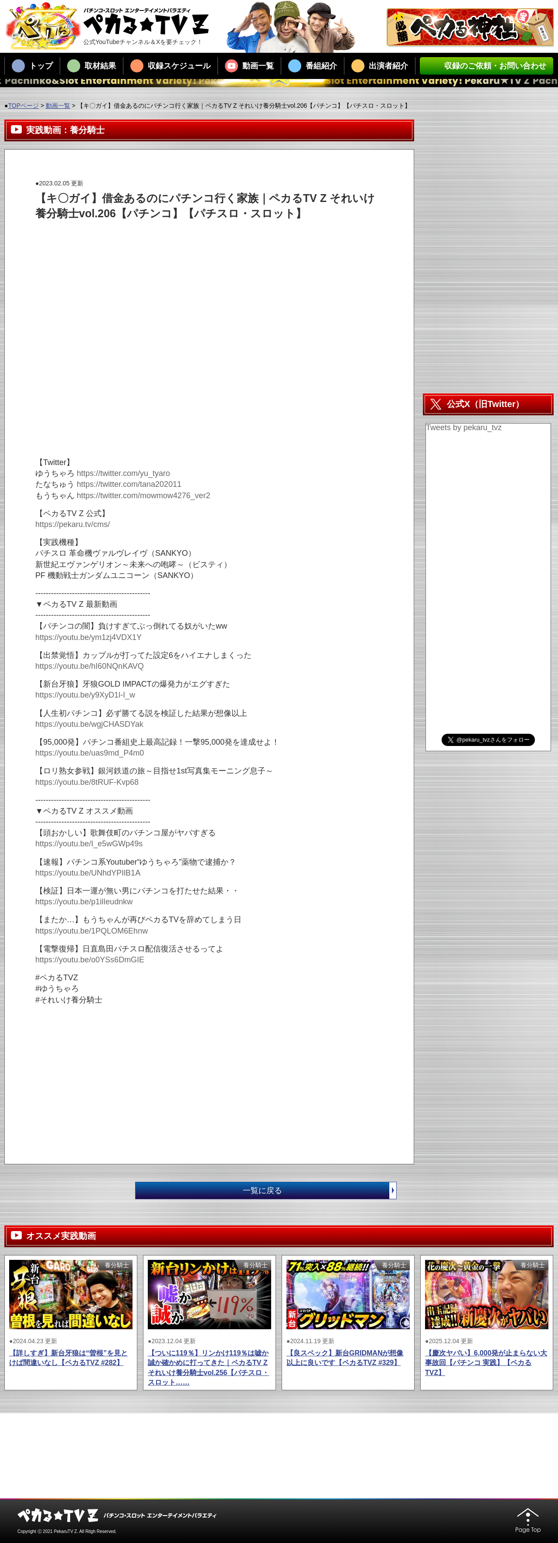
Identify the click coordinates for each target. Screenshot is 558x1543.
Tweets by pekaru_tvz (464, 427)
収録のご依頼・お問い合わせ (486, 65)
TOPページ (23, 105)
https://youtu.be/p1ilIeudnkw (84, 901)
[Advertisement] (194, 240)
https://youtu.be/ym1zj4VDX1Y (88, 637)
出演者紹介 (379, 65)
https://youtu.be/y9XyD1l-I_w (85, 695)
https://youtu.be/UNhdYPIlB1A (87, 873)
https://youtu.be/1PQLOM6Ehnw (91, 931)
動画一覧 (249, 65)
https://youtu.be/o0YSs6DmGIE (89, 959)
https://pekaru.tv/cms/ (72, 524)
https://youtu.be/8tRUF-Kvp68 (87, 782)
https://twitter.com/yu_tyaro (123, 473)
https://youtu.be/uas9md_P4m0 (89, 753)
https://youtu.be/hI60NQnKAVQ (89, 666)
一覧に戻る (319, 1190)
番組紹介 (312, 65)
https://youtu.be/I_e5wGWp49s (89, 843)
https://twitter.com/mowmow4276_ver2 (143, 495)
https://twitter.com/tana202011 (129, 484)
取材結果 (91, 65)
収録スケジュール (170, 65)
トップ (32, 65)
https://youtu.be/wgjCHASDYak (89, 724)
